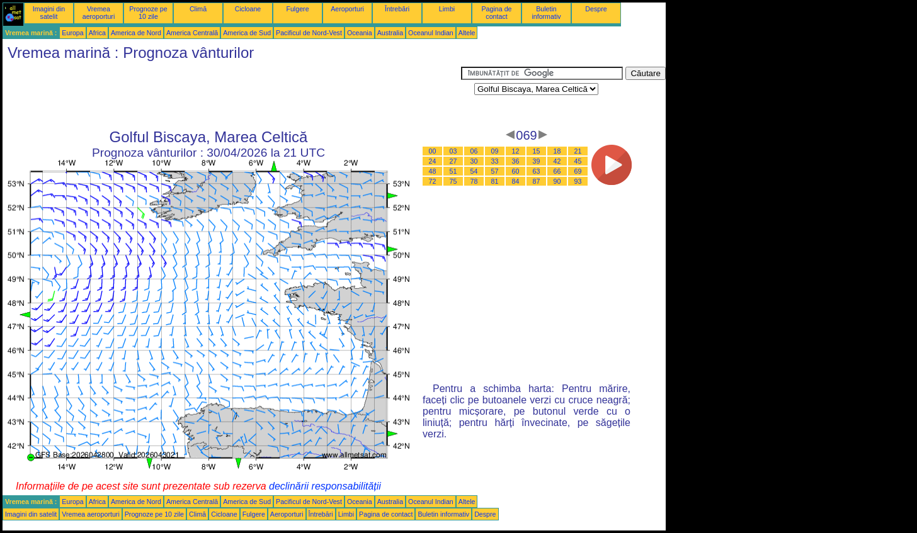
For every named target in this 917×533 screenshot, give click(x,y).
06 (474, 151)
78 (474, 181)
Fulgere (297, 9)
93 (578, 181)
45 (578, 161)
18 (557, 151)
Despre (596, 9)
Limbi (447, 9)
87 (536, 181)
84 (516, 181)
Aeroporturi (347, 9)
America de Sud (247, 32)
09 (495, 151)
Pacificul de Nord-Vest (309, 32)
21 (578, 151)
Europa (72, 32)
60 (516, 171)
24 (432, 161)
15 (536, 151)
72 (432, 181)
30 (474, 161)
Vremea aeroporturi (99, 12)
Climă (198, 9)
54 (474, 171)
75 (453, 181)
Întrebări (397, 9)
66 (557, 171)
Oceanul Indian (430, 32)
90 (557, 181)
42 (557, 161)
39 (536, 161)
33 (495, 161)
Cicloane (248, 9)
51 (453, 171)
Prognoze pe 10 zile (148, 12)
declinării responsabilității (325, 486)
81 (495, 181)
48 (432, 171)
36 (516, 161)
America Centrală (192, 32)
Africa (97, 32)
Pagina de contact (497, 12)
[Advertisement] (232, 95)
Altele (467, 32)
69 (578, 171)
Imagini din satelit (49, 12)
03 (453, 151)
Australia (390, 32)
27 (453, 161)
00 (432, 151)
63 (536, 171)
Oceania (359, 32)
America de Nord (136, 32)
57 (495, 171)
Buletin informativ (546, 12)
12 (516, 151)
